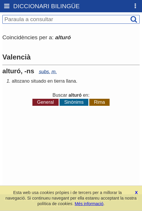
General (45, 102)
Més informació (89, 203)
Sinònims (74, 102)
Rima (99, 102)
